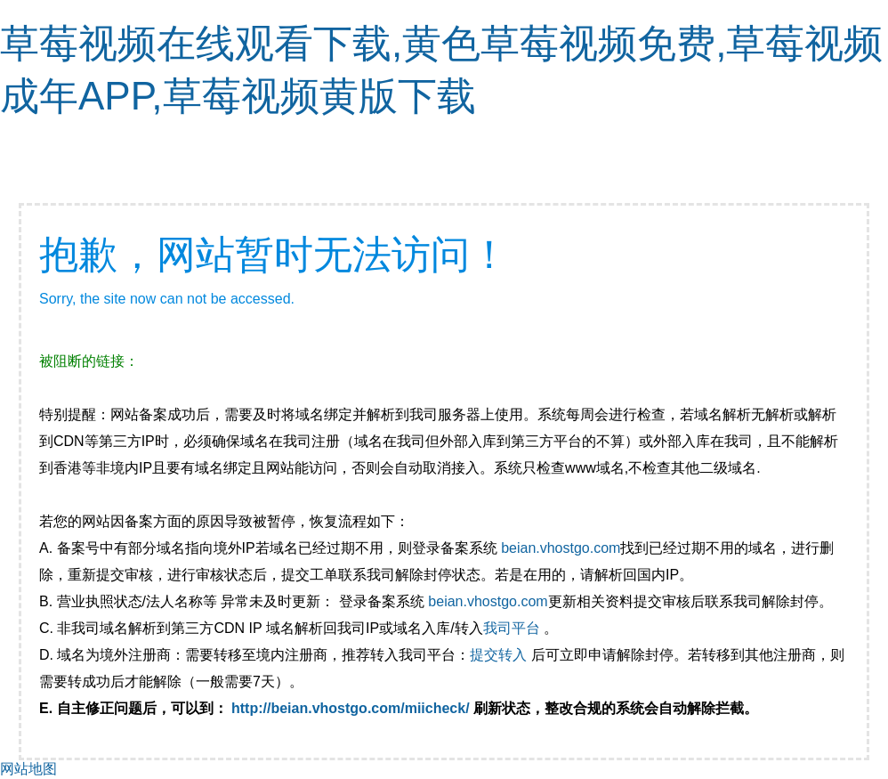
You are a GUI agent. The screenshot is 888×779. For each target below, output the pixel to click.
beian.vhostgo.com (560, 548)
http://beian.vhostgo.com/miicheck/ (350, 708)
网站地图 (28, 768)
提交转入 (498, 654)
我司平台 (513, 628)
